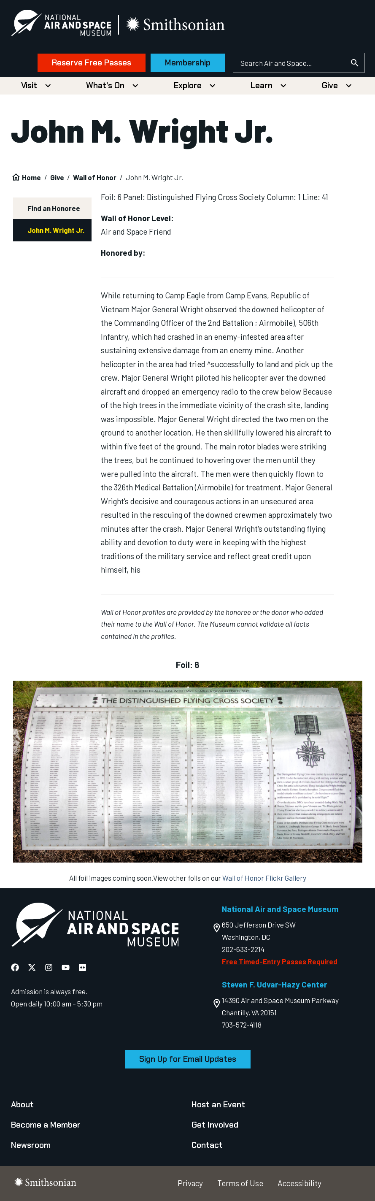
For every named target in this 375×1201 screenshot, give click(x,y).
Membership (187, 62)
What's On (105, 85)
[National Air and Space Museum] (61, 24)
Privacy (190, 1183)
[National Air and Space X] (32, 968)
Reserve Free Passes (91, 62)
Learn (261, 85)
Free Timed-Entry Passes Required (279, 961)
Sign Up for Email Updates (187, 1059)
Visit (29, 85)
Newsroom (31, 1145)
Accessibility (299, 1183)
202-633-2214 (243, 949)
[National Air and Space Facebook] (15, 968)
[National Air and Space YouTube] (66, 968)
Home (31, 177)
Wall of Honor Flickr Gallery (264, 878)
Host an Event (218, 1104)
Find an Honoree (53, 208)
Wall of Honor (94, 177)
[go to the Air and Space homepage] (95, 926)
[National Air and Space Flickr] (82, 968)
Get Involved (215, 1125)
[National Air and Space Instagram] (49, 968)
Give (330, 85)
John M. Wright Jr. (55, 230)
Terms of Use (240, 1183)
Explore (188, 85)
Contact (207, 1145)
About (22, 1104)
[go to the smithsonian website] (176, 25)
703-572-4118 (242, 1024)
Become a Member (46, 1125)
